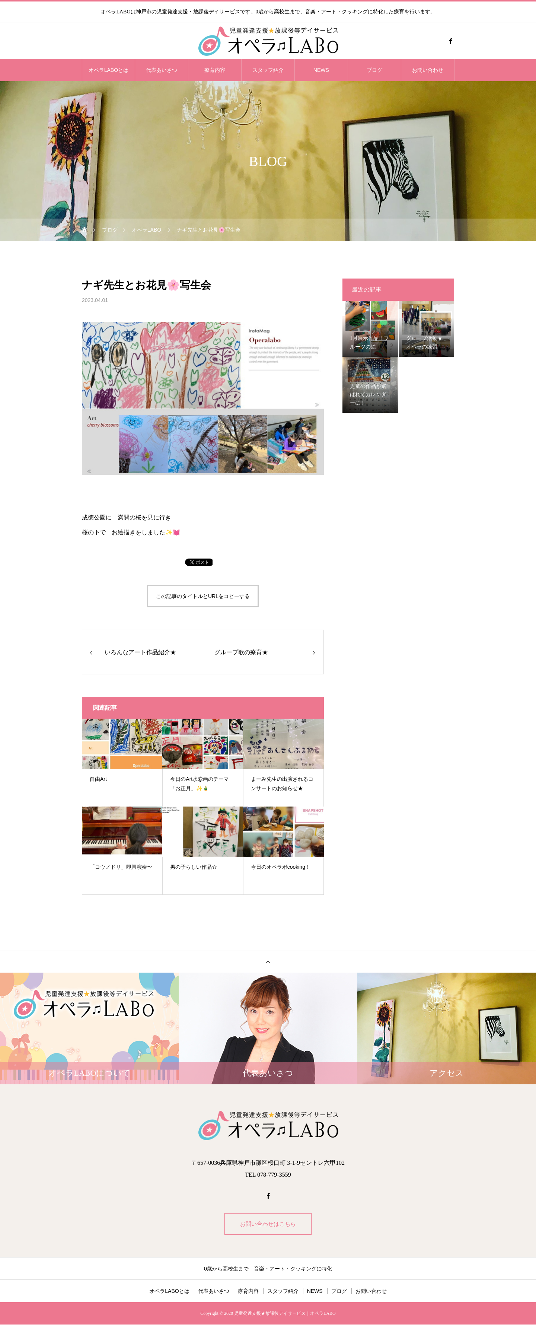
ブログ (374, 70)
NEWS (321, 70)
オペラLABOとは (108, 70)
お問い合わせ (427, 70)
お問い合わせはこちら (268, 1224)
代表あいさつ (161, 70)
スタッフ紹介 (268, 70)
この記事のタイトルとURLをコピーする (203, 596)
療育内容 (214, 70)
